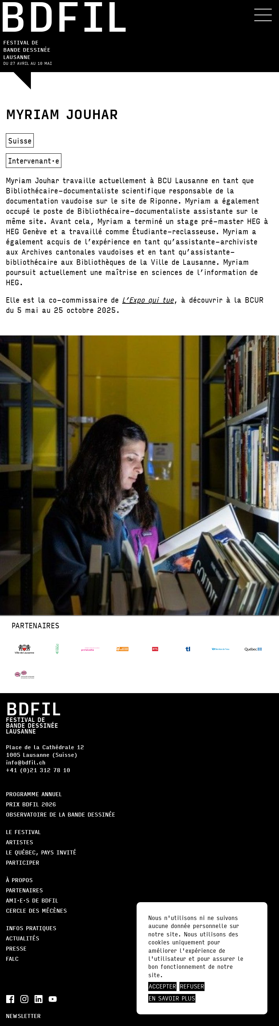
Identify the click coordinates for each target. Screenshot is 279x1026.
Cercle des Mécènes (36, 910)
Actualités (22, 938)
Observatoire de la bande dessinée (60, 814)
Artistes (19, 841)
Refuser (192, 986)
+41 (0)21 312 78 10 (38, 769)
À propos (19, 879)
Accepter (162, 986)
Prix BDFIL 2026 (31, 804)
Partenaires (24, 890)
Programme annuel (34, 793)
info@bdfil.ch (25, 762)
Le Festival (23, 831)
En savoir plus (172, 998)
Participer (22, 862)
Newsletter (23, 1015)
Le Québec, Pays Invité (41, 852)
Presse (16, 948)
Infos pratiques (31, 927)
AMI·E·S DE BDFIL (32, 900)
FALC (12, 958)
